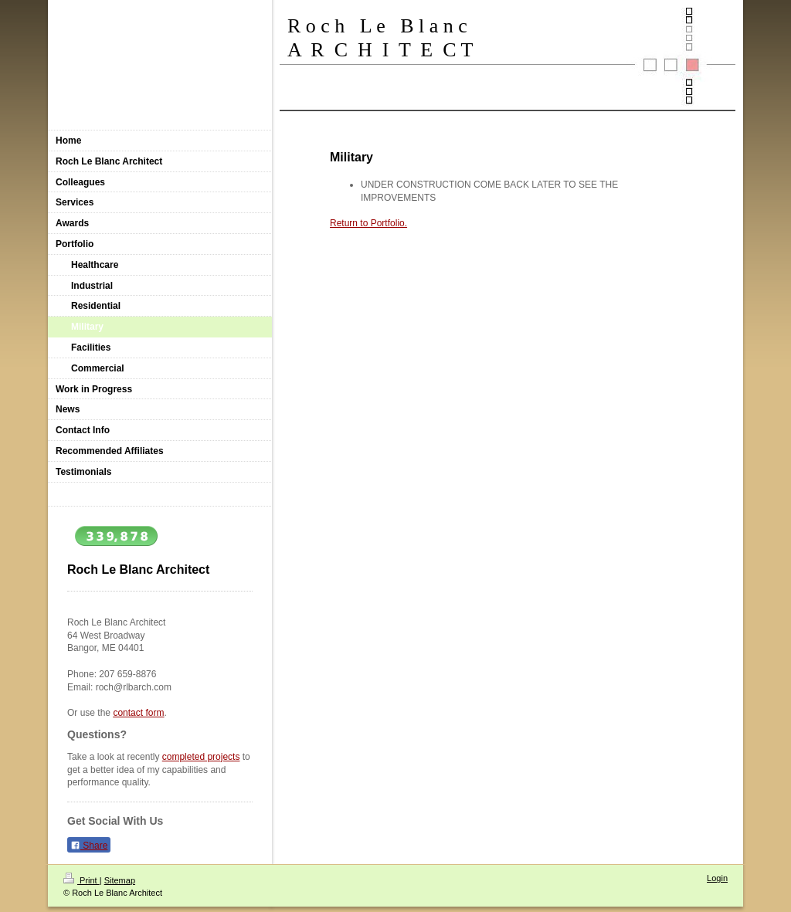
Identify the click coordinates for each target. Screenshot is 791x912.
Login (717, 878)
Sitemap (119, 880)
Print (81, 880)
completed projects (201, 756)
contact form (138, 712)
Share (88, 845)
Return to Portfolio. (368, 223)
